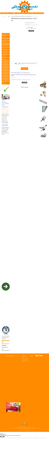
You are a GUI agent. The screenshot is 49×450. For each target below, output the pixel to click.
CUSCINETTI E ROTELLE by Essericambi (4, 56)
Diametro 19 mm (5, 63)
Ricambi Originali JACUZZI (5, 48)
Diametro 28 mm (5, 80)
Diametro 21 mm (5, 68)
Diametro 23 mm (5, 72)
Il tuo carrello (11, 13)
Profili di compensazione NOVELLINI (4, 83)
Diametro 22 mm (5, 71)
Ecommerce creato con (24, 429)
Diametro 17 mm (5, 60)
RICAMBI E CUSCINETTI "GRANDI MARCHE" (17, 16)
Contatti (21, 13)
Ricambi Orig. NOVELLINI (4, 42)
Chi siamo (17, 13)
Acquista (24, 68)
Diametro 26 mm (5, 77)
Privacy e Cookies (25, 359)
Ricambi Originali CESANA (5, 51)
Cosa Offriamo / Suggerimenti (38, 13)
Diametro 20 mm (5, 65)
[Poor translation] (3, 437)
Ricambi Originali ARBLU (5, 53)
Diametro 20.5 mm (5, 66)
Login (5, 13)
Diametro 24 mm (5, 74)
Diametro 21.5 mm (5, 69)
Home (2, 13)
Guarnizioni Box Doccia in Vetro (4, 34)
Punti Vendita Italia (28, 13)
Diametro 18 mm (5, 62)
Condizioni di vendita (25, 360)
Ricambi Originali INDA (28, 16)
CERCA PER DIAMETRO (4, 59)
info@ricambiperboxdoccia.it (35, 428)
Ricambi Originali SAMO (5, 46)
